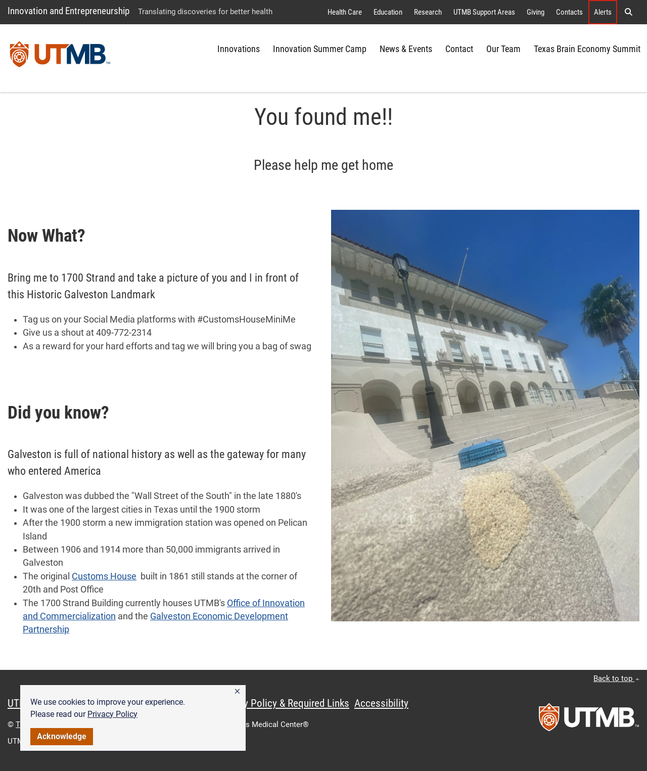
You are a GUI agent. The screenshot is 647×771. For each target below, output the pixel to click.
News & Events (406, 49)
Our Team (503, 49)
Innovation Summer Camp (319, 49)
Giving (535, 12)
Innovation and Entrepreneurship (68, 11)
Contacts (569, 12)
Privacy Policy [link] (112, 714)
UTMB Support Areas (484, 12)
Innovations (238, 49)
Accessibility (381, 703)
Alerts (603, 12)
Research (428, 12)
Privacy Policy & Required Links (283, 703)
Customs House (104, 576)
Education (388, 12)
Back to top (616, 678)
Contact (459, 49)
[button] (237, 691)
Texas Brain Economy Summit (587, 49)
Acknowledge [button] (61, 736)
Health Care (345, 12)
